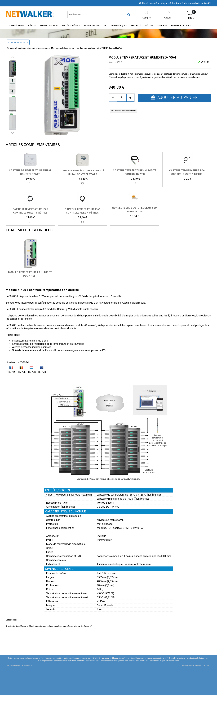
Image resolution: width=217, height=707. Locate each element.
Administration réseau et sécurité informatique (28, 48)
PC (105, 25)
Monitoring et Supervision (62, 48)
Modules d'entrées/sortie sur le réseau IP (73, 626)
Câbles (32, 25)
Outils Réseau (92, 25)
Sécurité (136, 25)
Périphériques (119, 25)
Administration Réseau (16, 626)
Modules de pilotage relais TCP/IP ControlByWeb (99, 48)
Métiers (149, 25)
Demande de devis (181, 25)
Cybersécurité (16, 25)
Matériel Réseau (71, 25)
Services (162, 25)
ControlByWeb (105, 605)
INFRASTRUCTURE (49, 25)
